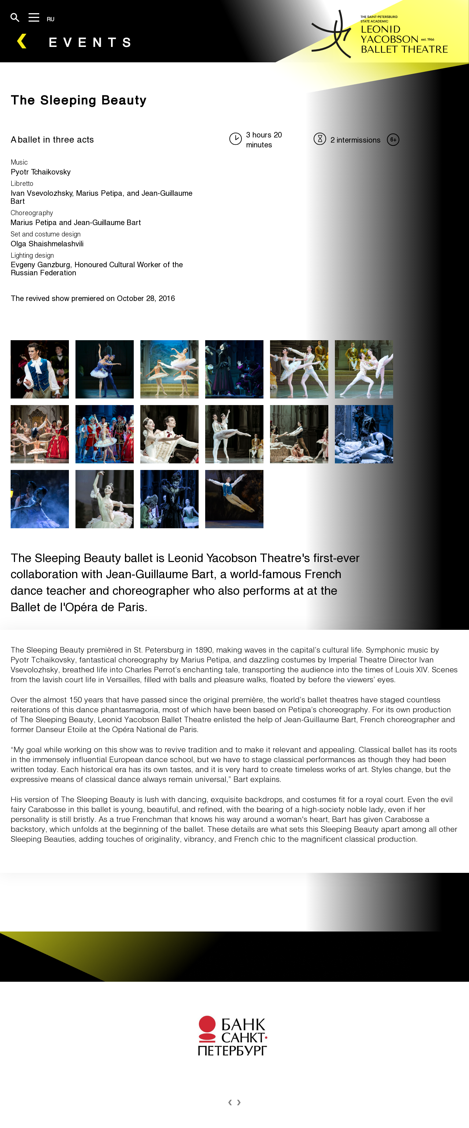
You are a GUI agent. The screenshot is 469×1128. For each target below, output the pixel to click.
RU (50, 19)
